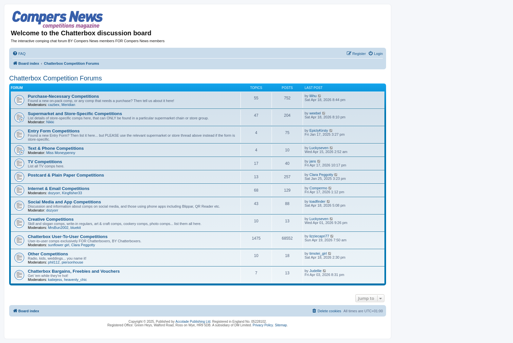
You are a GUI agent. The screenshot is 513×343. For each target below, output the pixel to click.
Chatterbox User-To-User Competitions (68, 236)
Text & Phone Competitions (56, 148)
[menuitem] (19, 54)
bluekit (75, 228)
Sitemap (281, 325)
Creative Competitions (51, 219)
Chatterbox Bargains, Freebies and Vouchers (74, 271)
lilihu (313, 96)
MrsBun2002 (58, 228)
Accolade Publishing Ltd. (193, 321)
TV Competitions (45, 161)
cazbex (54, 105)
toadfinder (318, 201)
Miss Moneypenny (60, 153)
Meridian (68, 105)
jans (313, 161)
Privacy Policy (263, 325)
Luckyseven (319, 148)
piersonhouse (72, 262)
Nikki (50, 122)
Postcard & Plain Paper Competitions (66, 175)
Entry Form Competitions (54, 131)
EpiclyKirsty (319, 130)
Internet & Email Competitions (58, 188)
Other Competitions (48, 253)
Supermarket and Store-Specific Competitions (75, 113)
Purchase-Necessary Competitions (63, 96)
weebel (315, 113)
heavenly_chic (75, 280)
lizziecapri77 (319, 236)
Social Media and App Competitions (64, 201)
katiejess (55, 280)
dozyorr (54, 193)
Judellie (316, 271)
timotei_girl (318, 253)
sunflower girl (58, 245)
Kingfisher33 (72, 193)
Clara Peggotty (321, 175)
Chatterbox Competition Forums (55, 78)
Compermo (318, 188)
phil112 (54, 262)
